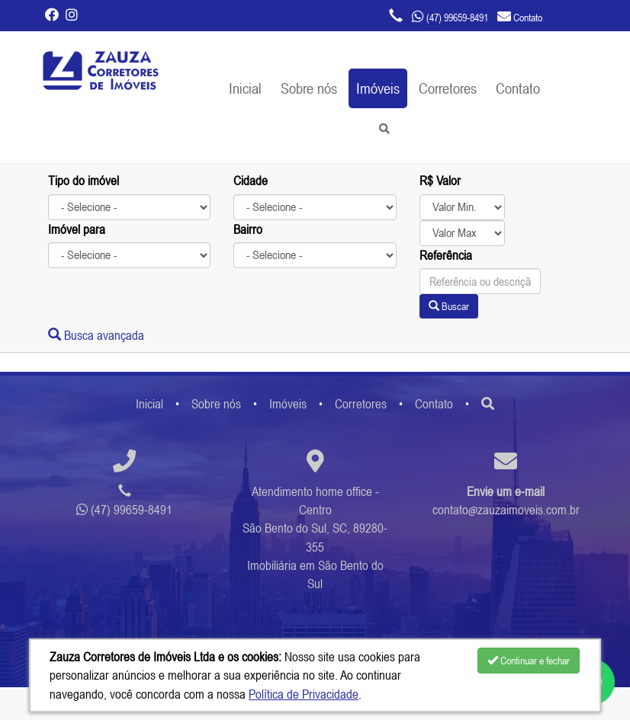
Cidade (250, 180)
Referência (445, 255)
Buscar (449, 306)
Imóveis (378, 88)
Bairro (247, 229)
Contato (518, 88)
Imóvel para (76, 229)
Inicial (245, 88)
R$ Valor (440, 180)
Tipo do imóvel (83, 180)
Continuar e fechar (528, 660)
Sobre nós (309, 88)
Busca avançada (96, 335)
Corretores (448, 88)
